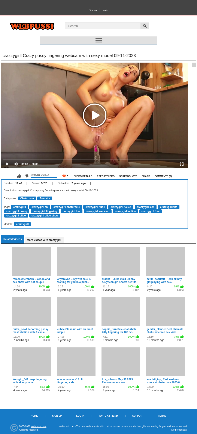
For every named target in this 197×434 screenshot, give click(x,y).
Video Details (83, 176)
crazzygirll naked (120, 207)
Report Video (106, 176)
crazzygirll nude (95, 207)
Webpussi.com (38, 426)
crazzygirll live (71, 211)
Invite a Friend (108, 415)
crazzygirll (19, 207)
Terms (162, 415)
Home (34, 415)
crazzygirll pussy (16, 211)
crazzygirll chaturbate (66, 207)
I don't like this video (26, 176)
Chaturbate (27, 198)
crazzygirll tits (168, 207)
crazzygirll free (151, 211)
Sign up (93, 10)
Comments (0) (163, 176)
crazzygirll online (125, 211)
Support (138, 415)
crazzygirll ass (145, 207)
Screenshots (128, 176)
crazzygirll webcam (97, 211)
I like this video (19, 176)
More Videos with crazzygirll (44, 240)
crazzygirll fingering (45, 211)
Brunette (44, 198)
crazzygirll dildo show (44, 215)
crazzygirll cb (39, 207)
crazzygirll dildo (16, 215)
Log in (105, 10)
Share (146, 176)
